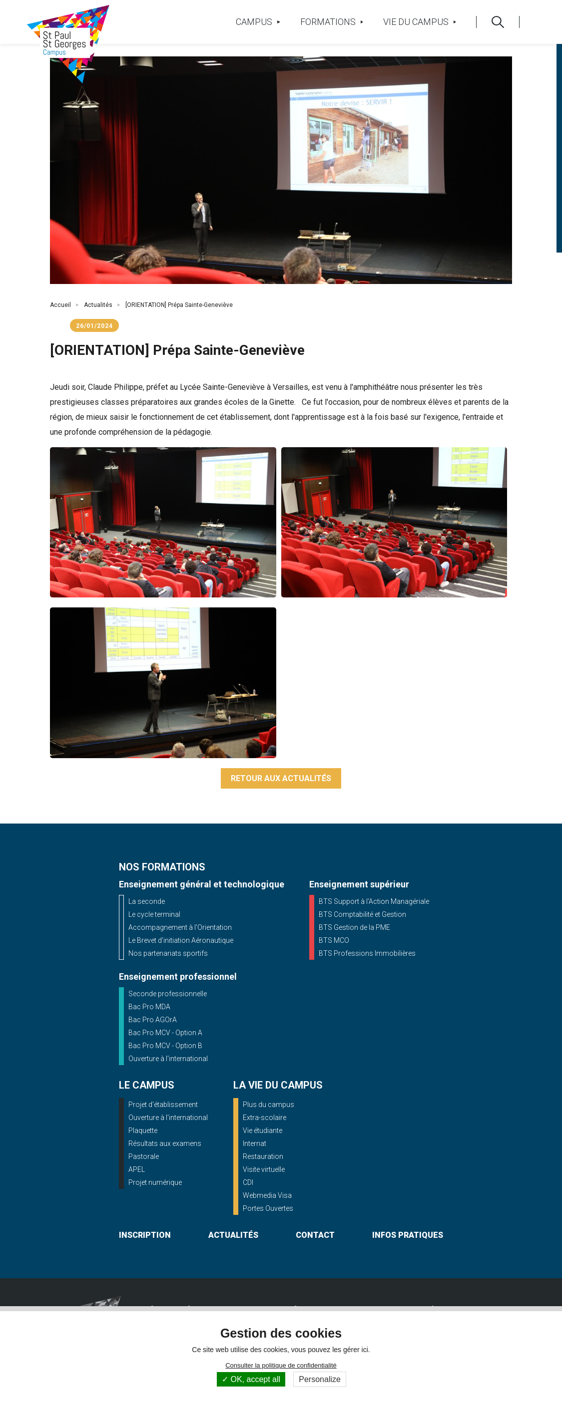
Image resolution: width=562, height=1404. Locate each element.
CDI (248, 1182)
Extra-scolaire (264, 1118)
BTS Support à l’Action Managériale (374, 901)
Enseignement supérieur (359, 884)
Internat (254, 1143)
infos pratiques (407, 1235)
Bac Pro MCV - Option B (165, 1046)
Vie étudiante (262, 1130)
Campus (258, 21)
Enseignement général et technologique (201, 884)
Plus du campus (268, 1105)
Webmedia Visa (267, 1195)
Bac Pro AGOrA (152, 1020)
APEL (136, 1169)
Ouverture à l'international (168, 1059)
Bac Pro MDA (149, 1007)
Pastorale (143, 1156)
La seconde (146, 901)
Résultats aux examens (164, 1143)
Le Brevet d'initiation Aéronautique (180, 940)
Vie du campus (419, 21)
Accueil (60, 304)
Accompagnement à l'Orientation (180, 927)
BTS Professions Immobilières (367, 953)
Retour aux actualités (281, 778)
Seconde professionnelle (167, 994)
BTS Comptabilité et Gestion (362, 914)
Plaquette (142, 1130)
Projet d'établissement (163, 1105)
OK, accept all (251, 1379)
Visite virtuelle (264, 1169)
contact (315, 1235)
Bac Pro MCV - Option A (165, 1033)
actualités (233, 1235)
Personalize (320, 1379)
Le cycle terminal (154, 914)
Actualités (98, 304)
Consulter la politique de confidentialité (281, 1365)
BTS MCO (334, 940)
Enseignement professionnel (178, 976)
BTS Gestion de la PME (354, 927)
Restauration (263, 1156)
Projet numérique (155, 1182)
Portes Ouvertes (268, 1208)
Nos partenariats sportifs (168, 953)
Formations (331, 21)
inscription (145, 1235)
